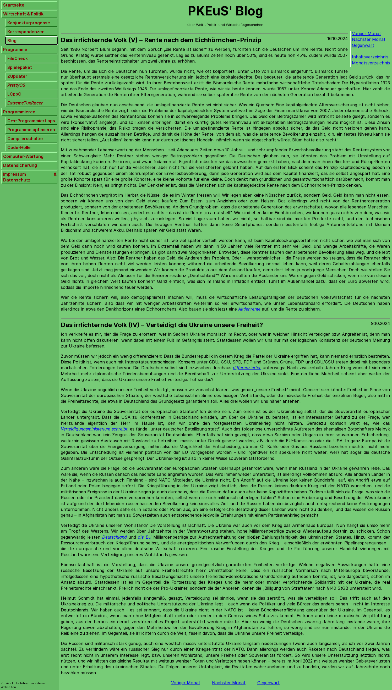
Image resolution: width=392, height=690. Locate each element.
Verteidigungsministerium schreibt (94, 429)
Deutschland (114, 537)
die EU (144, 537)
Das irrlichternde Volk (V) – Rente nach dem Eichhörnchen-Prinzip (161, 40)
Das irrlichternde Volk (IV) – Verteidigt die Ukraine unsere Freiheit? (162, 325)
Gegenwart (363, 45)
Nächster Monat (368, 39)
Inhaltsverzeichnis (370, 56)
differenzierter (247, 367)
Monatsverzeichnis (371, 62)
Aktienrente (249, 309)
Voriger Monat (366, 33)
